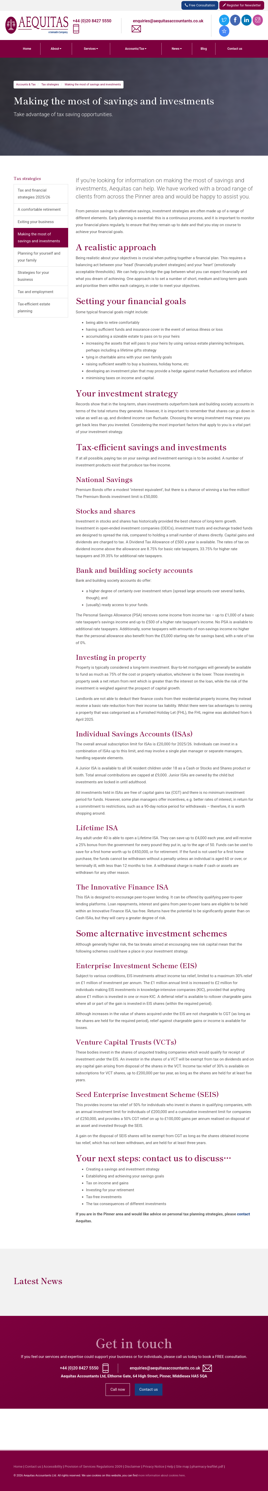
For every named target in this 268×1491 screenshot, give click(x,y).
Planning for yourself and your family (39, 257)
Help (170, 1466)
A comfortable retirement (39, 209)
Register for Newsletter (242, 5)
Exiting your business (36, 221)
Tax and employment (35, 291)
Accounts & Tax (26, 84)
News (177, 49)
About (56, 49)
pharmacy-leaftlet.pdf (207, 1466)
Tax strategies (50, 84)
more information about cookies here (161, 1475)
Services (91, 49)
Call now (117, 1389)
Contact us (234, 49)
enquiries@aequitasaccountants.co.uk (168, 20)
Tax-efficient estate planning (34, 307)
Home (27, 49)
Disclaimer (132, 1466)
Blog (204, 49)
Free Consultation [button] (200, 5)
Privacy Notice (153, 1466)
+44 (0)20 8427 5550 (92, 20)
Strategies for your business (33, 276)
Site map (182, 1466)
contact (243, 1214)
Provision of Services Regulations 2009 (93, 1466)
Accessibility (53, 1466)
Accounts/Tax (136, 49)
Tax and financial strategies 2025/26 (34, 193)
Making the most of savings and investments (93, 84)
